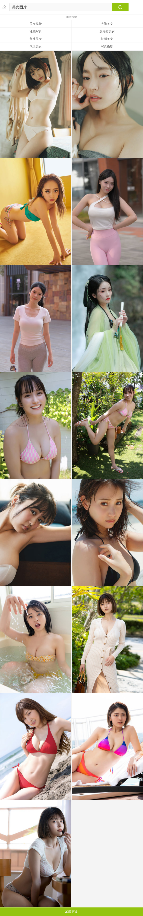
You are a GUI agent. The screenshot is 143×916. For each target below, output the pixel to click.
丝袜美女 (36, 39)
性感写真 (36, 31)
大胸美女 (107, 23)
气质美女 (36, 46)
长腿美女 (107, 39)
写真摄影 (107, 46)
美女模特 (36, 23)
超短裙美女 (107, 31)
